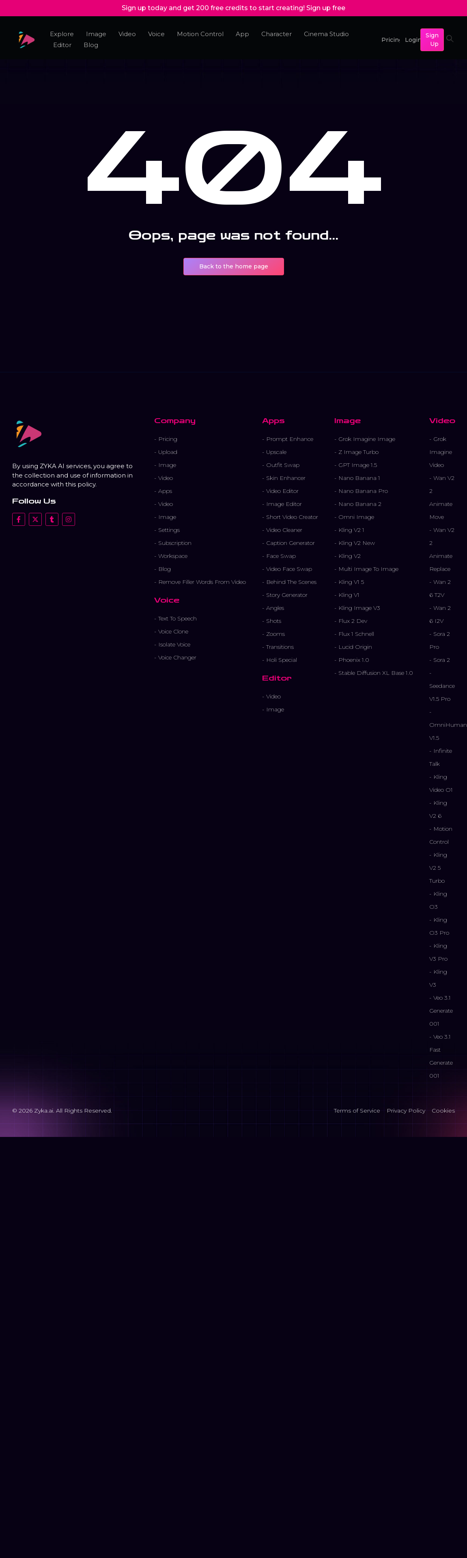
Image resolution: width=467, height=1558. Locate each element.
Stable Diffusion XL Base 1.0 (375, 672)
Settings (169, 530)
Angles (275, 608)
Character (276, 34)
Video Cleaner (284, 530)
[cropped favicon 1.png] (26, 39)
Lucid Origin (355, 646)
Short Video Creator (292, 517)
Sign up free (325, 8)
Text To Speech (177, 618)
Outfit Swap (282, 465)
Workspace (172, 556)
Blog (91, 45)
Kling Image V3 (359, 608)
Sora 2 (441, 659)
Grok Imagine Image (366, 439)
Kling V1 (348, 595)
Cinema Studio (326, 34)
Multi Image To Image (368, 569)
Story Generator (287, 595)
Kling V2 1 (351, 530)
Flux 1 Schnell (356, 633)
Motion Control (200, 34)
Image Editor (284, 504)
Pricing (167, 439)
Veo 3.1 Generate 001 (441, 1010)
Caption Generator (290, 543)
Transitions (280, 646)
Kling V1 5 (351, 582)
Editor (62, 45)
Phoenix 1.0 (353, 659)
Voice (156, 34)
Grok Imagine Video (440, 452)
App (242, 34)
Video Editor (282, 491)
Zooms (275, 633)
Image (96, 34)
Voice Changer (177, 657)
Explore (62, 34)
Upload (167, 452)
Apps (165, 491)
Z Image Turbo (358, 452)
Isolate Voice (174, 644)
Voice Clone (173, 631)
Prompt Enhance (289, 439)
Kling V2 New (356, 543)
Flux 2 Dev (352, 620)
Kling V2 (349, 556)
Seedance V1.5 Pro (442, 692)
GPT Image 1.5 (357, 465)
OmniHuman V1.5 (448, 731)
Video (127, 34)
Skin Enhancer (286, 478)
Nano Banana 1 (359, 478)
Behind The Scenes (291, 582)
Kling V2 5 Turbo (438, 867)
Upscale (276, 452)
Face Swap (281, 556)
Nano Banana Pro (363, 491)
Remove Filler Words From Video (202, 582)
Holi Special (281, 659)
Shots (273, 620)
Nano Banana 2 (359, 504)
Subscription (175, 543)
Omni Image (356, 517)
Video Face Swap (289, 569)
